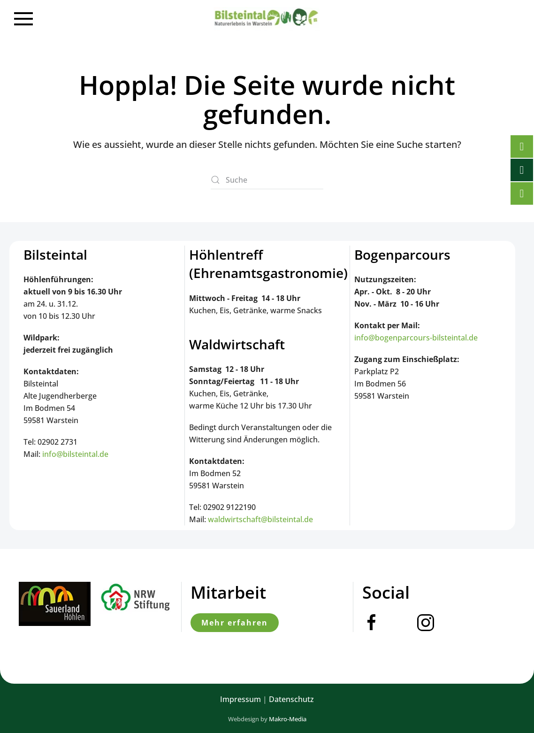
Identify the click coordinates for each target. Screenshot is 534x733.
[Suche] (267, 179)
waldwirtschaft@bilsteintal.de (260, 519)
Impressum (240, 699)
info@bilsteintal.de (75, 454)
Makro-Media (287, 719)
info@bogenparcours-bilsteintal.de (416, 337)
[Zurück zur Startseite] (267, 19)
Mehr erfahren (234, 622)
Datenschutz (291, 699)
